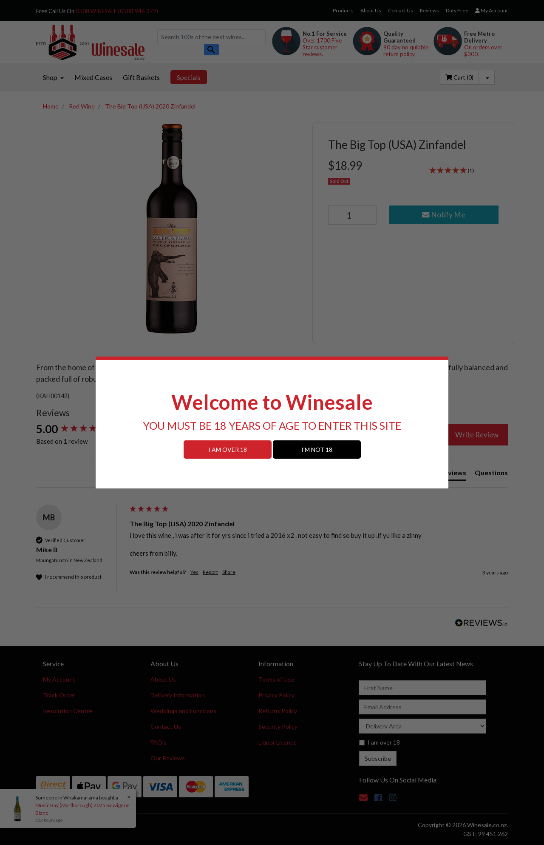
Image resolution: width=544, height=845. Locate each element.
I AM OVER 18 (227, 449)
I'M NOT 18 (316, 449)
